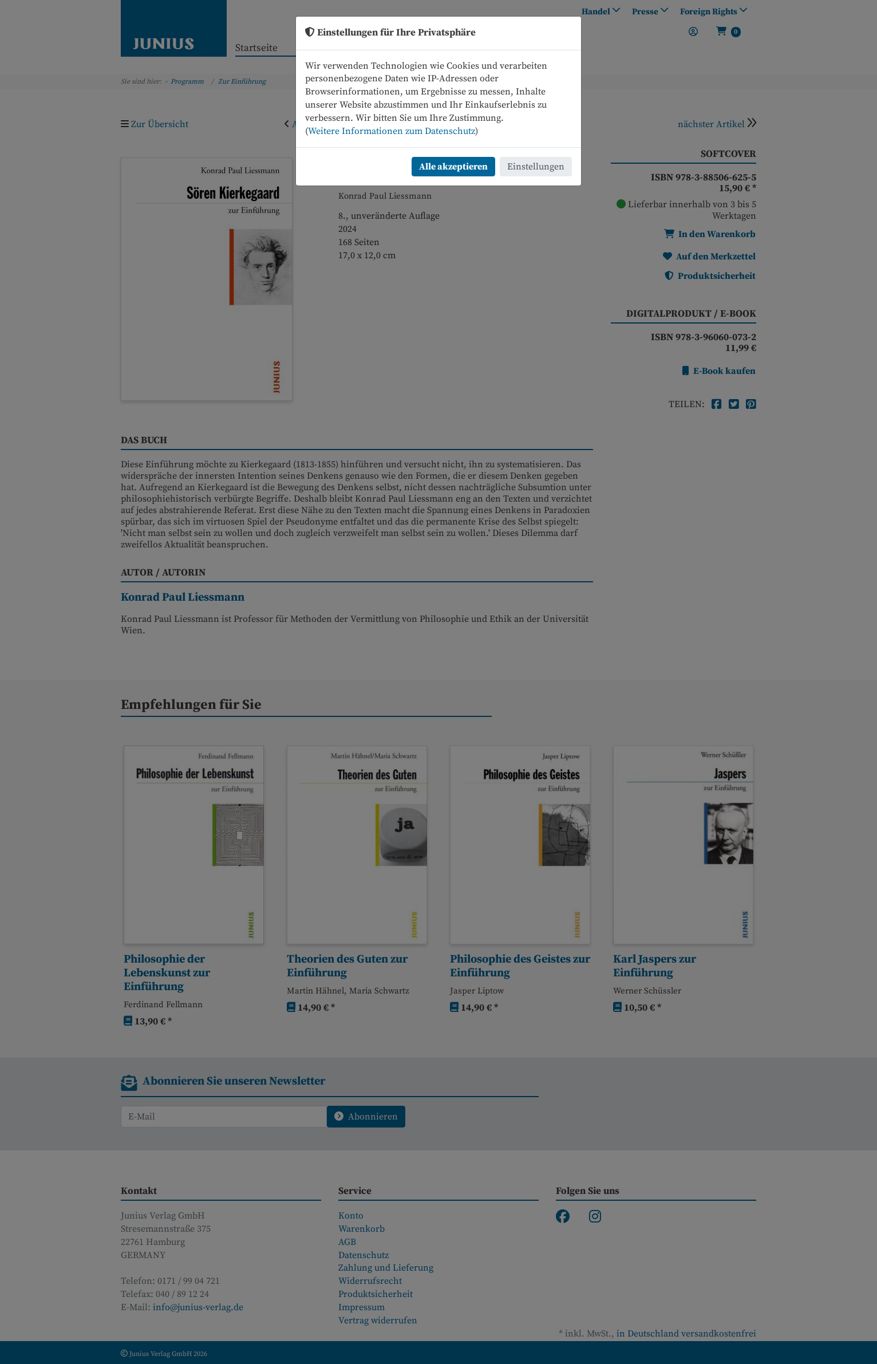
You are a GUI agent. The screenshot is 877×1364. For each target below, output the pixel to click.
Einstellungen (535, 166)
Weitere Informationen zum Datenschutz (391, 131)
